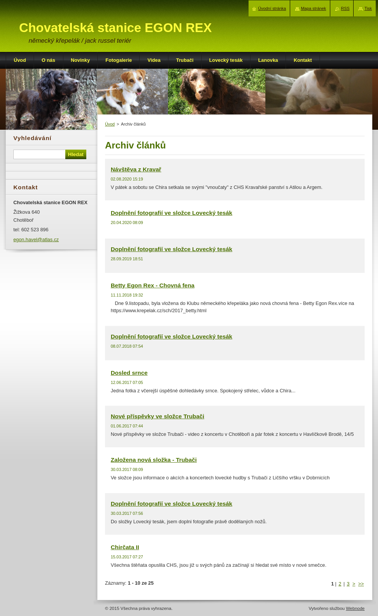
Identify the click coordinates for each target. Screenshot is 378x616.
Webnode (355, 608)
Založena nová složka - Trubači (154, 459)
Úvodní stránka (272, 8)
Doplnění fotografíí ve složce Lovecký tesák (171, 249)
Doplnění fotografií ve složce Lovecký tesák (171, 213)
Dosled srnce (129, 372)
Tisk (368, 8)
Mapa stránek (313, 8)
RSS (345, 8)
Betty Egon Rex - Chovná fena (152, 285)
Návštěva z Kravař (136, 169)
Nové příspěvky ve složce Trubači (157, 416)
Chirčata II (125, 547)
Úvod (110, 124)
